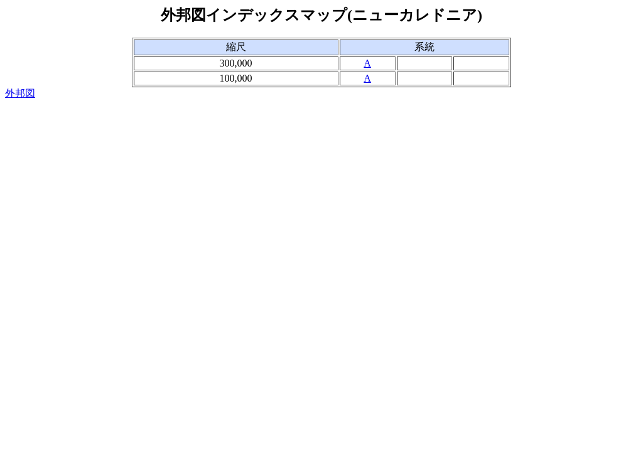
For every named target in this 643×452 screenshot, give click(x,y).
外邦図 (20, 93)
